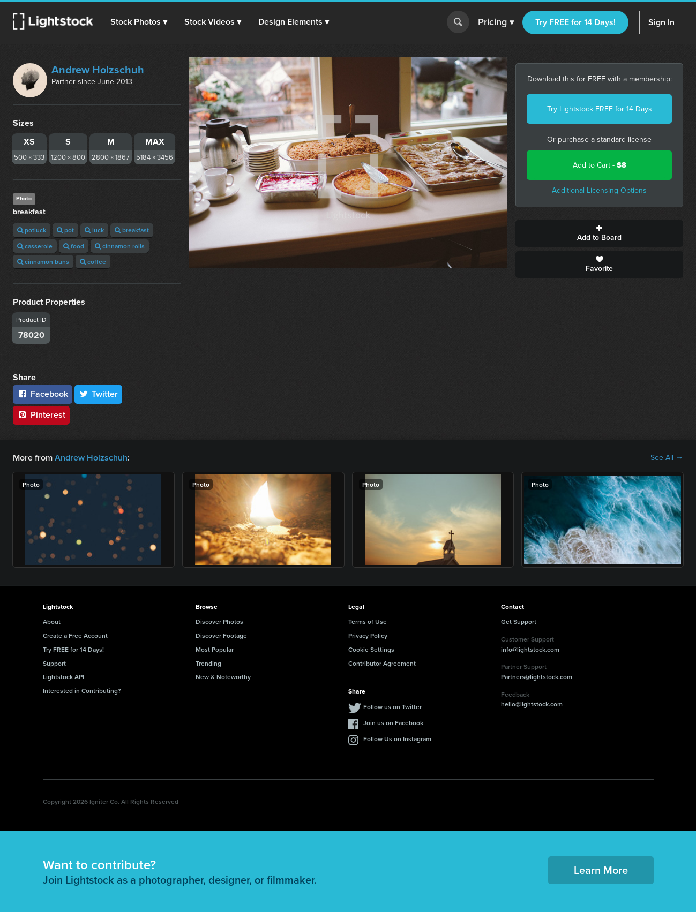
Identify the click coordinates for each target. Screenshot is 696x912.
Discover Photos (219, 621)
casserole (35, 246)
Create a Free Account (75, 635)
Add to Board (599, 233)
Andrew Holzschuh (97, 70)
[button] (138, 22)
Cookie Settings (371, 649)
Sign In (661, 22)
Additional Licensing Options (599, 190)
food (73, 246)
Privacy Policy (367, 635)
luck (94, 230)
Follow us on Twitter (392, 706)
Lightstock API (63, 676)
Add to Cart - (599, 165)
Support (54, 663)
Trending (208, 663)
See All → (666, 458)
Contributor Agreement (382, 663)
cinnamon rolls (120, 246)
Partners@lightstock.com (536, 676)
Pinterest (41, 415)
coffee (93, 261)
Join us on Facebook (393, 722)
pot (65, 230)
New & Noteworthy (223, 676)
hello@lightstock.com (532, 704)
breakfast (132, 230)
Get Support (518, 621)
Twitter (98, 394)
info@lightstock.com (530, 649)
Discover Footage (221, 635)
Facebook (42, 394)
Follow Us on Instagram (397, 738)
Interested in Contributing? (82, 690)
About (52, 621)
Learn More (601, 870)
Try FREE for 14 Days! (575, 22)
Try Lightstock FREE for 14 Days (599, 109)
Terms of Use (367, 621)
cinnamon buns (43, 261)
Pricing (496, 22)
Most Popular (215, 649)
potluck (31, 230)
